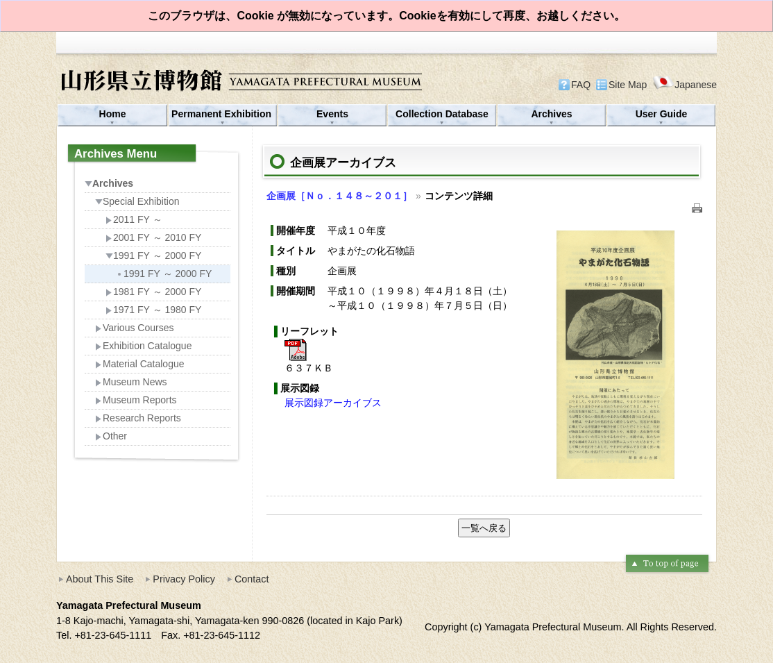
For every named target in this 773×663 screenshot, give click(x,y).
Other (111, 436)
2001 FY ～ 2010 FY (153, 237)
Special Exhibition (137, 201)
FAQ (581, 84)
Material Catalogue (140, 363)
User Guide (662, 113)
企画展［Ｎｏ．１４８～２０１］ (339, 195)
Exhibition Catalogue (143, 345)
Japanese (684, 84)
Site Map (628, 84)
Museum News (131, 381)
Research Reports (138, 417)
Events (332, 113)
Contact (252, 579)
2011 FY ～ (133, 219)
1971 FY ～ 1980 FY (153, 309)
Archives (551, 113)
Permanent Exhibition (222, 113)
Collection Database (442, 113)
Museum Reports (136, 399)
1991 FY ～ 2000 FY (153, 255)
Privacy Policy (184, 579)
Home (112, 113)
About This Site (99, 579)
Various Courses (134, 327)
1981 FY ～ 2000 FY (153, 291)
